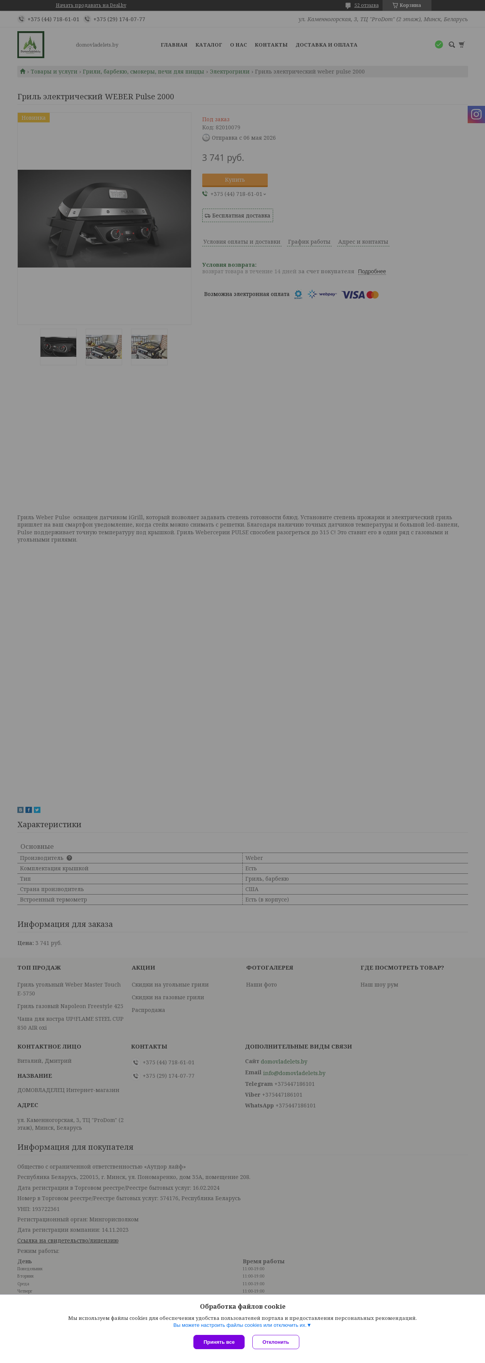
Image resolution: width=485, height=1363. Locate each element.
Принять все (219, 1342)
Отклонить (275, 1342)
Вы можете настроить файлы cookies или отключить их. (240, 1325)
